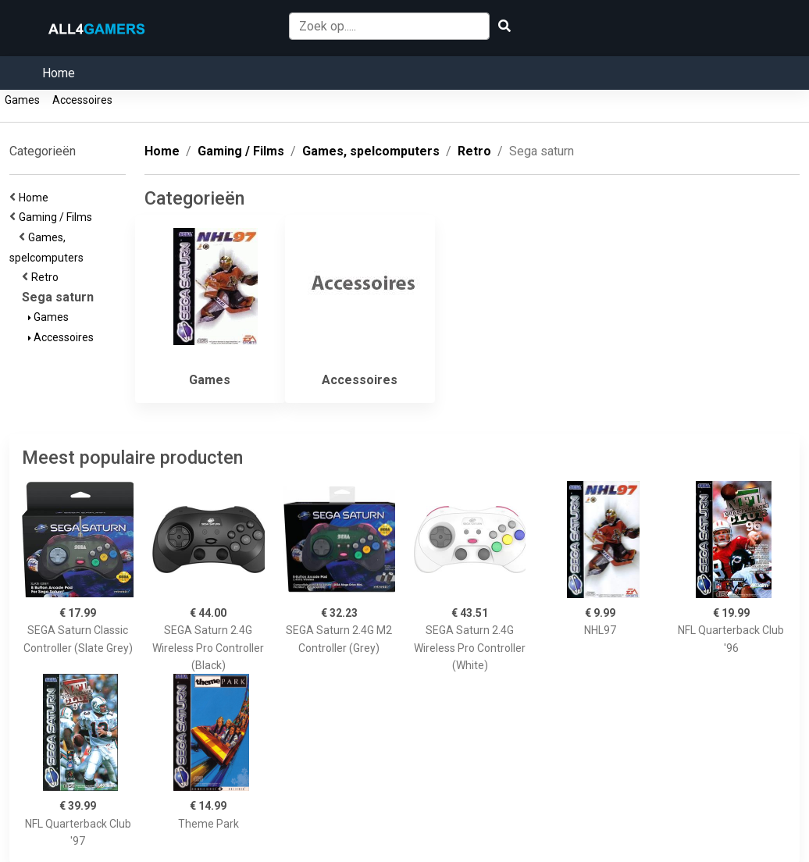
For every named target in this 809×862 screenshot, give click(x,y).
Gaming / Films (58, 217)
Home (58, 73)
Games (22, 100)
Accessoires (82, 100)
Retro (47, 277)
